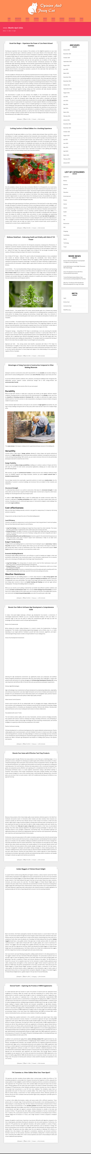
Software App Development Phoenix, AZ (42, 676)
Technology (72, 18)
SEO (64, 227)
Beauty (27, 18)
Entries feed (66, 302)
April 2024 (65, 108)
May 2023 (65, 147)
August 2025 (66, 65)
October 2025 (66, 58)
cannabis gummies (31, 1101)
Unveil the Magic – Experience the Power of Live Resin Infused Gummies (31, 43)
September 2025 (67, 62)
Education (65, 192)
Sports (45, 18)
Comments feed (67, 306)
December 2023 (67, 124)
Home (9, 18)
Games (65, 204)
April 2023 (65, 151)
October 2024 (66, 85)
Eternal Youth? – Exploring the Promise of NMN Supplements (31, 981)
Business (62, 18)
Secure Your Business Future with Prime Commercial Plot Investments (73, 272)
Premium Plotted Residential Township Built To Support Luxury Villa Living (74, 261)
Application (18, 18)
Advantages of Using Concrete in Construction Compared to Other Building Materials (31, 364)
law (64, 220)
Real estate (66, 223)
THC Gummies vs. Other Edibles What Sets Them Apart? (31, 1068)
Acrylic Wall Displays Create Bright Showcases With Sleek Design (74, 267)
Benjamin (20, 117)
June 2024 (65, 101)
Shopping (36, 18)
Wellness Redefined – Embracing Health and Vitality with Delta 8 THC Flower (31, 236)
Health (53, 18)
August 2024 (66, 93)
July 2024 (65, 97)
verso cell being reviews (34, 1035)
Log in (64, 298)
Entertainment (67, 196)
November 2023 (67, 128)
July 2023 (65, 139)
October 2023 (66, 132)
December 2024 (67, 77)
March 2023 (66, 155)
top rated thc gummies (48, 214)
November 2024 (67, 81)
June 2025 (65, 69)
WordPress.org (66, 310)
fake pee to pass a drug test (26, 822)
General (65, 208)
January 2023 (66, 163)
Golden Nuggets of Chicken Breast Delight (31, 865)
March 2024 (66, 112)
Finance (65, 200)
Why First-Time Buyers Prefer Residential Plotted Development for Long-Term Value (73, 283)
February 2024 (66, 116)
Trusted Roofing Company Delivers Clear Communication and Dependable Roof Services (74, 278)
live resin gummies (52, 98)
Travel (81, 18)
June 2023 (65, 143)
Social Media (66, 235)
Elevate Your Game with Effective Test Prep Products (31, 749)
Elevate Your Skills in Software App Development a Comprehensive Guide (31, 605)
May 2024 (65, 104)
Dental (65, 188)
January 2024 (66, 120)
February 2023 (66, 159)
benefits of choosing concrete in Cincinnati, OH (20, 395)
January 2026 (66, 50)
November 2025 (67, 54)
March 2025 (66, 73)
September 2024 (67, 89)
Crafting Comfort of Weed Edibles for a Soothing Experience (30, 126)
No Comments (42, 117)
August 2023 (66, 136)
